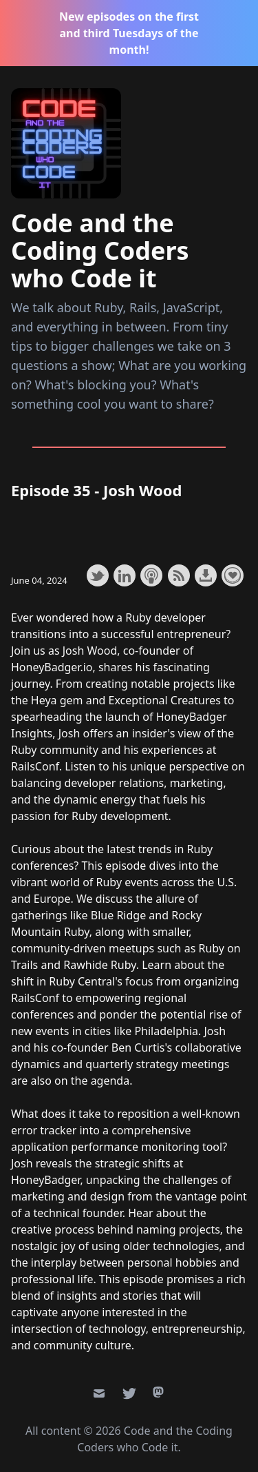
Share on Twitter (98, 575)
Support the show (233, 575)
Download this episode (206, 575)
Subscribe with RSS (179, 575)
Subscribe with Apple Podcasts (151, 575)
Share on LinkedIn (125, 575)
